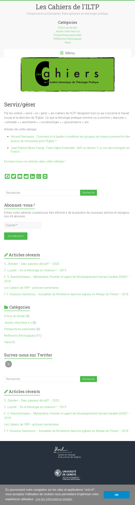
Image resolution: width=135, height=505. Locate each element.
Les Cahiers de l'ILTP (67, 6)
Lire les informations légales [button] (53, 499)
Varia (68, 42)
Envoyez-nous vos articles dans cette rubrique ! (35, 161)
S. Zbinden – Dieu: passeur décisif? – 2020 (31, 264)
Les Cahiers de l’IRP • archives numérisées (31, 287)
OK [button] (117, 494)
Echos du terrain (67, 27)
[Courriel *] (22, 225)
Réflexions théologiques (68, 38)
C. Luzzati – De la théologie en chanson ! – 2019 (35, 270)
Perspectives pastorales (67, 35)
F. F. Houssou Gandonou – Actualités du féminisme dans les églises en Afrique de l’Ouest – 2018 (66, 294)
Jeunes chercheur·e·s (67, 31)
